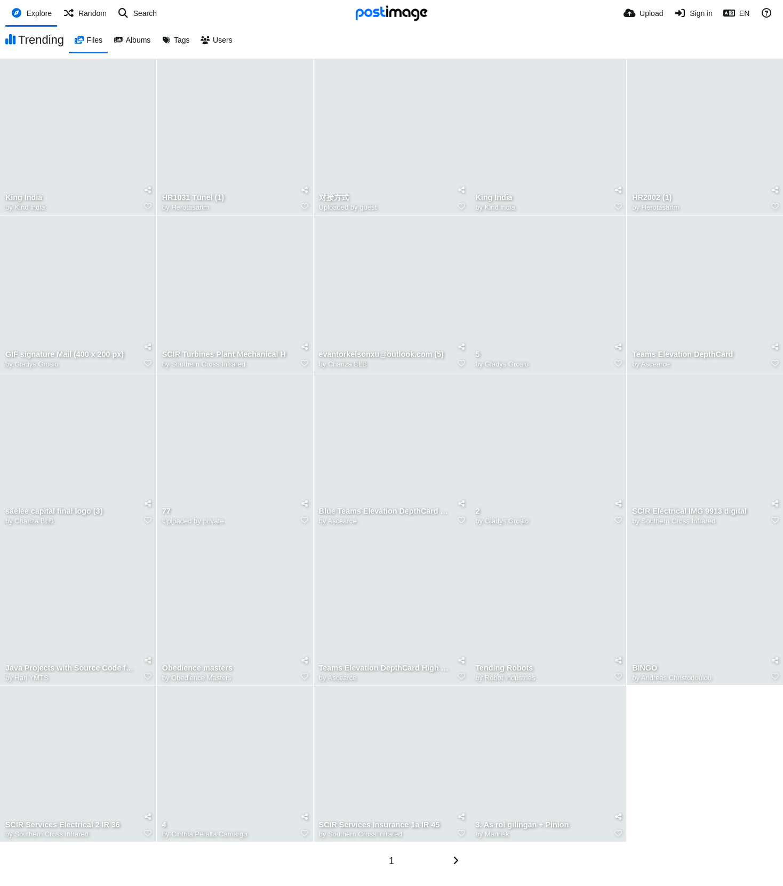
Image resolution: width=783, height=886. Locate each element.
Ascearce (655, 364)
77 (166, 511)
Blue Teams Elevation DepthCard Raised (385, 511)
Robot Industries (510, 678)
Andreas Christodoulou (676, 678)
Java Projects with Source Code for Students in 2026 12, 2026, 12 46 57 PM (71, 668)
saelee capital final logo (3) (53, 511)
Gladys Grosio (36, 364)
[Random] (84, 13)
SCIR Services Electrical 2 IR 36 (62, 825)
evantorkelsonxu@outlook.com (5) (381, 354)
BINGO (644, 668)
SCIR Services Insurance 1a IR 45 (379, 825)
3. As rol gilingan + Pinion (522, 825)
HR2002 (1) (652, 198)
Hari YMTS (31, 678)
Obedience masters (197, 668)
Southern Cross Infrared (208, 364)
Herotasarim (190, 207)
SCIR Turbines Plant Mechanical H (224, 354)
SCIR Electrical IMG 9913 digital (689, 511)
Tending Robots (504, 668)
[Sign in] (693, 13)
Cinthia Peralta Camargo (209, 834)
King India (23, 198)
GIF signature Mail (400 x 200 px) (64, 354)
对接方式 (334, 198)
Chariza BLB (347, 364)
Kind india (29, 207)
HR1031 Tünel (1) (193, 198)
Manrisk (497, 834)
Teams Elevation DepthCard (682, 354)
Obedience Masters (201, 678)
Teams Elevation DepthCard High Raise (385, 668)
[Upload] (643, 13)
